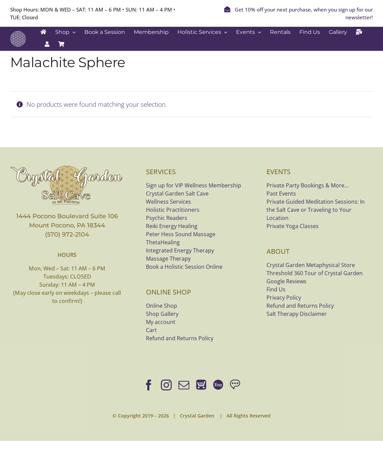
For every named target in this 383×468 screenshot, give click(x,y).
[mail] (183, 385)
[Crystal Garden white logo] (18, 33)
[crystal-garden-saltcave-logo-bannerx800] (67, 167)
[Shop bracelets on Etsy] (218, 385)
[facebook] (148, 385)
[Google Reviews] (235, 385)
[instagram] (166, 385)
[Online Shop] (201, 385)
